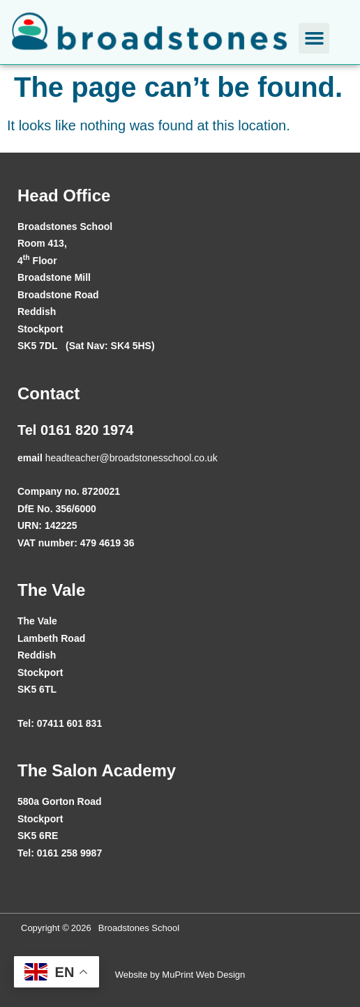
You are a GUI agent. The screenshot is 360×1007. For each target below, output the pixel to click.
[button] (314, 38)
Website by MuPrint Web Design (180, 974)
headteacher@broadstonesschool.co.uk (131, 457)
